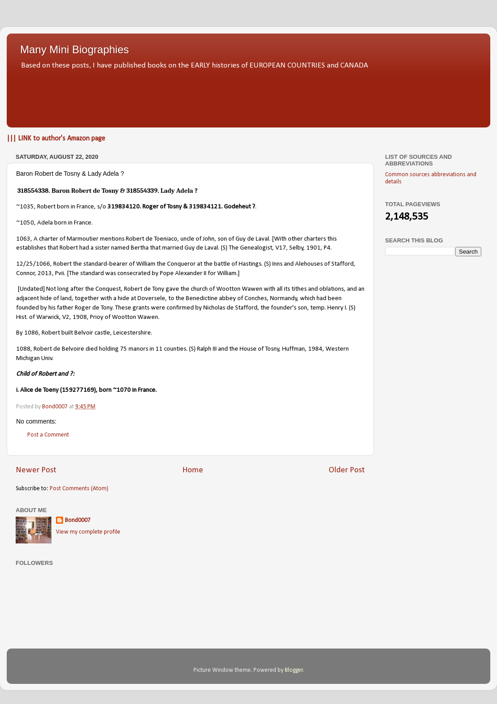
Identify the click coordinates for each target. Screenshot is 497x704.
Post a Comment (48, 435)
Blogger (294, 670)
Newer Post (36, 470)
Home (192, 470)
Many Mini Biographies (74, 49)
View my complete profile (88, 532)
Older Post (347, 470)
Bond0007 (77, 520)
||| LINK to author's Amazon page (56, 138)
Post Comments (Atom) (79, 489)
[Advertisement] (248, 96)
